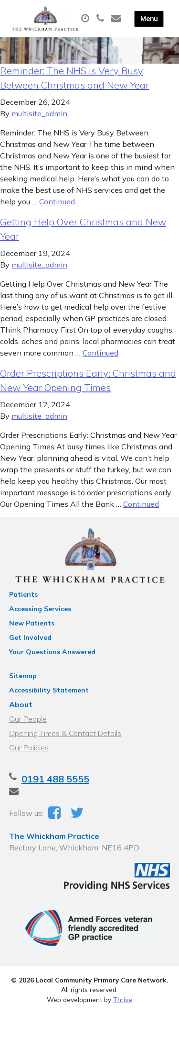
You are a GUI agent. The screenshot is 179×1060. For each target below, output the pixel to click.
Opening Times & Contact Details (65, 733)
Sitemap (23, 675)
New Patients (31, 623)
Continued (57, 201)
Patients (23, 594)
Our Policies (29, 747)
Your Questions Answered (52, 651)
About (20, 704)
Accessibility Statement (49, 690)
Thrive (122, 999)
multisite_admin (39, 113)
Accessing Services (40, 608)
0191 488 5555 (55, 779)
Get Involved (30, 637)
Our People (28, 719)
